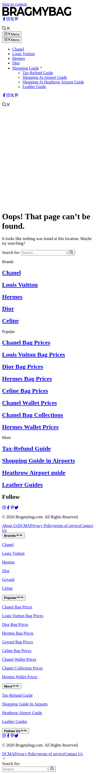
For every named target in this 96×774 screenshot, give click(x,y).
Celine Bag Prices (25, 390)
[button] (6, 29)
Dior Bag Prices (22, 366)
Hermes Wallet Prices (30, 427)
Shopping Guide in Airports (38, 460)
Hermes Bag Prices (27, 378)
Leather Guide (34, 86)
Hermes (18, 58)
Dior (16, 63)
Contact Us (74, 754)
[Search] (71, 252)
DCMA (24, 525)
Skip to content (14, 4)
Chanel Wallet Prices (29, 402)
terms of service (67, 525)
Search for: (11, 763)
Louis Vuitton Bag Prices (22, 616)
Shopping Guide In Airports (25, 704)
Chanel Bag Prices (26, 342)
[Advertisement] (48, 158)
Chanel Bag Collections (32, 415)
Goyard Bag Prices (17, 642)
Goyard (8, 579)
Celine (10, 320)
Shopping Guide (27, 68)
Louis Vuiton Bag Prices (33, 354)
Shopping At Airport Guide (45, 77)
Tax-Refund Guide (38, 73)
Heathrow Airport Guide (22, 713)
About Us (10, 525)
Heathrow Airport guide (34, 472)
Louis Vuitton (23, 54)
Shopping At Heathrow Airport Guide (53, 82)
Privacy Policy (42, 525)
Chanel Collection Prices (22, 668)
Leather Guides (22, 484)
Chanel (18, 49)
